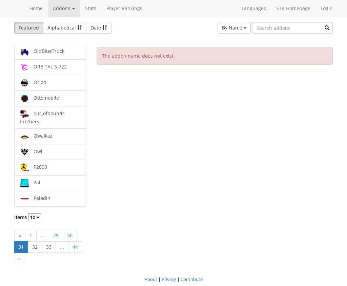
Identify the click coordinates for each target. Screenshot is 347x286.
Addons (64, 8)
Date (98, 27)
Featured (29, 27)
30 (70, 235)
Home (36, 8)
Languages (254, 8)
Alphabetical (64, 27)
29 (56, 235)
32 (35, 247)
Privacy (169, 279)
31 (21, 247)
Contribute (192, 279)
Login (327, 8)
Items (27, 217)
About (151, 279)
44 (75, 247)
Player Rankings (124, 8)
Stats (90, 8)
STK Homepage (293, 8)
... (43, 235)
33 (49, 247)
